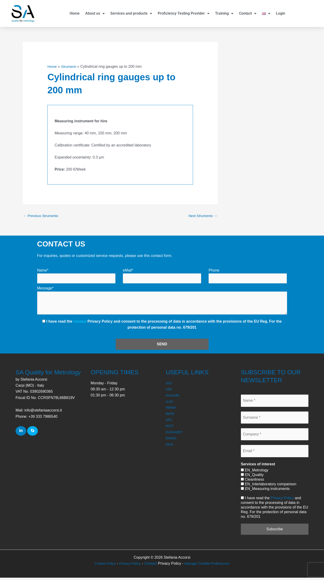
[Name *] (274, 403)
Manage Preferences (208, 566)
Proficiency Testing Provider (183, 13)
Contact (247, 13)
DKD (170, 446)
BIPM (170, 416)
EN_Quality (252, 477)
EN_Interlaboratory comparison (268, 486)
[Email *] (274, 453)
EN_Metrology (254, 472)
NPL (169, 422)
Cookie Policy (103, 566)
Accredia (173, 397)
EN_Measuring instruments (265, 491)
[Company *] (274, 437)
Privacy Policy (282, 500)
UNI (169, 391)
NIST (170, 428)
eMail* (128, 271)
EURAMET (175, 434)
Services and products (131, 13)
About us (95, 13)
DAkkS (171, 440)
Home (75, 13)
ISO (169, 385)
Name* (43, 271)
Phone (214, 271)
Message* (45, 289)
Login (280, 13)
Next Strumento (202, 216)
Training (224, 13)
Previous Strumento (42, 216)
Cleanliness (252, 482)
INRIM (171, 410)
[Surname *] (274, 420)
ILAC (170, 404)
